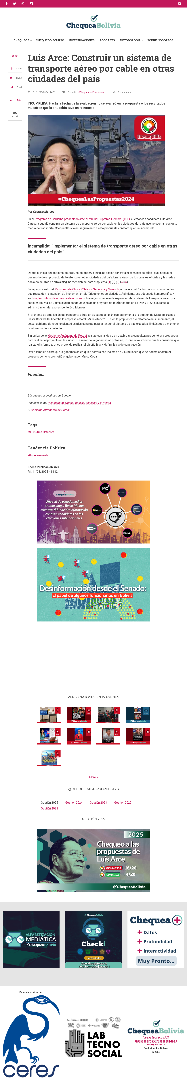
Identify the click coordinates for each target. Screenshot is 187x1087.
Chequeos (21, 40)
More (92, 777)
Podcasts (107, 40)
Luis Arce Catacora (42, 432)
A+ (19, 100)
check (15, 56)
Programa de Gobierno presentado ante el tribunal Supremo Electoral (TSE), (82, 219)
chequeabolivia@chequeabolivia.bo (156, 1040)
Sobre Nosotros (160, 40)
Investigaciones (81, 40)
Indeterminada (39, 455)
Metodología (130, 40)
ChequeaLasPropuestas (92, 92)
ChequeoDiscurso (50, 40)
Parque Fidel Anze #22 (156, 1037)
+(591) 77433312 (156, 1044)
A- (11, 100)
